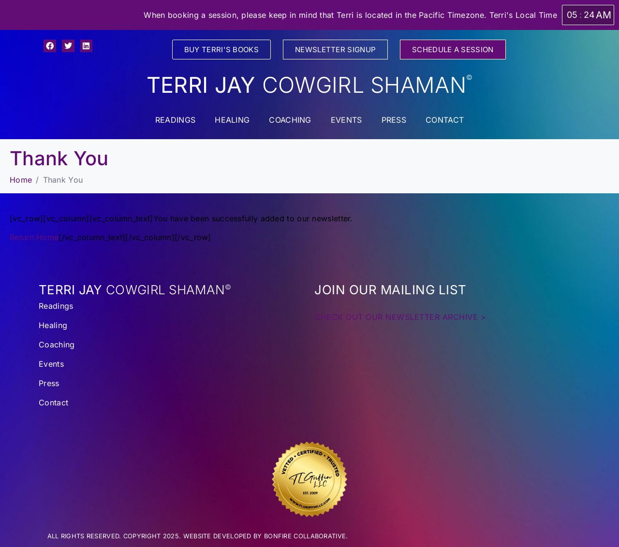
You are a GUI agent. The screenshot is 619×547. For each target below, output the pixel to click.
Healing (232, 120)
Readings (175, 120)
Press (394, 120)
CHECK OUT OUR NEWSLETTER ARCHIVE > (400, 317)
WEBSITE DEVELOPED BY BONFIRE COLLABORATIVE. (265, 536)
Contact (445, 120)
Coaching (290, 120)
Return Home (34, 237)
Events (346, 120)
